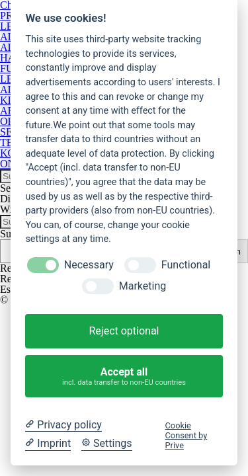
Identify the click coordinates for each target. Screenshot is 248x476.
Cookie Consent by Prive (186, 435)
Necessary (89, 264)
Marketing (142, 286)
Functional (185, 264)
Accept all (124, 376)
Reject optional (124, 331)
